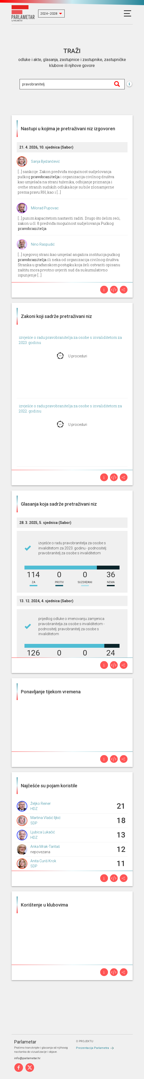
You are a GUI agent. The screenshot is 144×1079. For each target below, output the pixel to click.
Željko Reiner (40, 803)
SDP (33, 823)
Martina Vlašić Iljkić (45, 818)
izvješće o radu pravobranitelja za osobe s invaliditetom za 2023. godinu (70, 340)
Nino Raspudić (43, 244)
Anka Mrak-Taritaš (45, 846)
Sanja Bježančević (45, 161)
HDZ (34, 809)
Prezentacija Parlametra (92, 1048)
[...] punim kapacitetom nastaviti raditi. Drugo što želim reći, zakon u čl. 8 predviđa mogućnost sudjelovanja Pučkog (69, 223)
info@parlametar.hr (27, 1058)
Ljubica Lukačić (42, 832)
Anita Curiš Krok (43, 861)
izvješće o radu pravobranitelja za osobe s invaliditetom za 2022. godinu (70, 408)
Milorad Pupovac (45, 208)
